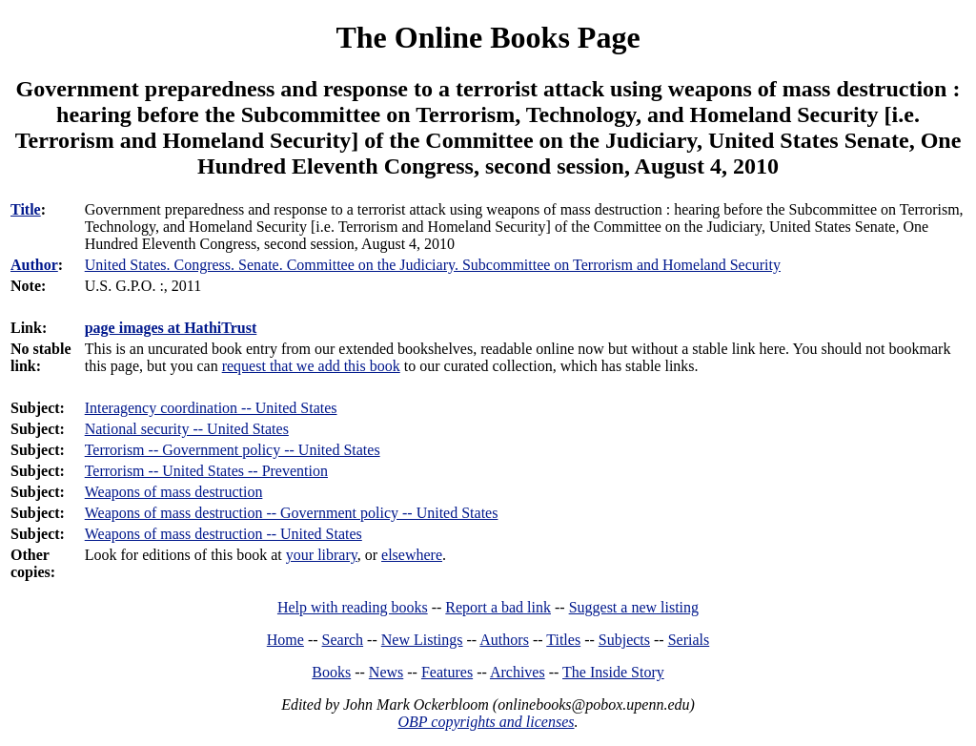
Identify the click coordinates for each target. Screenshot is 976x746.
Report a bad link (498, 607)
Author (34, 265)
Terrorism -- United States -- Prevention (206, 471)
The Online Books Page (488, 37)
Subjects (624, 640)
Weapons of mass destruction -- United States (223, 534)
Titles (563, 640)
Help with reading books (352, 607)
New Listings (422, 640)
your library (321, 555)
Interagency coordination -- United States (211, 408)
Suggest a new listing (634, 607)
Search (343, 640)
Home (285, 640)
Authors (504, 640)
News (386, 672)
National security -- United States (187, 429)
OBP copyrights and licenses (485, 722)
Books (331, 672)
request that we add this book (311, 366)
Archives (517, 672)
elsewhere (411, 555)
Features (447, 672)
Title (25, 209)
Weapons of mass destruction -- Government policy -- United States (291, 513)
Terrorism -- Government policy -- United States (232, 450)
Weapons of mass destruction (174, 492)
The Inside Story (613, 672)
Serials (689, 640)
